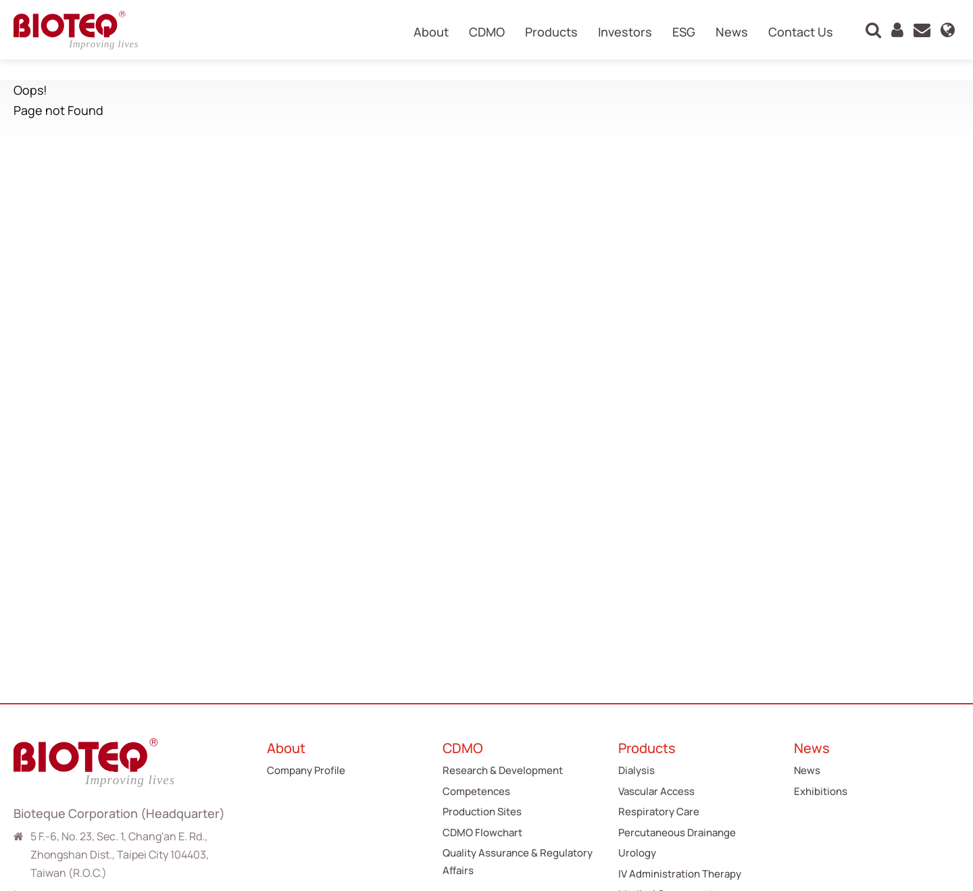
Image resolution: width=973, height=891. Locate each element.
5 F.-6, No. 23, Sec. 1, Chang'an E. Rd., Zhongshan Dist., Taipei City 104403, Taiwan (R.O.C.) (119, 854)
